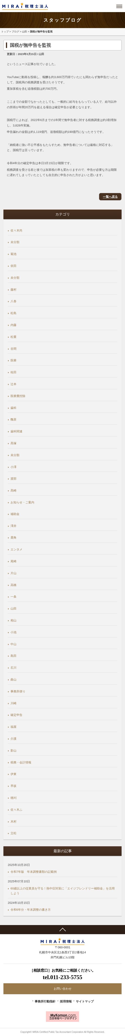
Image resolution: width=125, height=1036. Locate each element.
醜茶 (13, 419)
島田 (13, 655)
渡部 (13, 478)
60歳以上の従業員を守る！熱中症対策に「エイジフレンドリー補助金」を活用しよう (63, 891)
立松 (13, 833)
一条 (13, 596)
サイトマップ (85, 1001)
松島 (13, 313)
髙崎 (13, 490)
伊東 (13, 774)
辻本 (13, 384)
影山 (13, 750)
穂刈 (13, 797)
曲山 (13, 679)
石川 (13, 667)
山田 (24, 31)
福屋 (13, 726)
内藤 (13, 325)
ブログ (15, 31)
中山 (13, 644)
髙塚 (13, 443)
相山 (13, 620)
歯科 (13, 408)
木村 (13, 821)
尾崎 (13, 561)
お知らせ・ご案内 (22, 502)
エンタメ (16, 549)
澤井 (13, 526)
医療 (13, 360)
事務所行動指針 (45, 1001)
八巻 (13, 301)
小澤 (13, 467)
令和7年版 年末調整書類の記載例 (34, 871)
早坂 (13, 786)
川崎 (13, 703)
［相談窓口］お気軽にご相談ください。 (62, 974)
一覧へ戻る (110, 196)
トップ (5, 31)
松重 (13, 337)
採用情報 (66, 1001)
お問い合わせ (63, 988)
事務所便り (18, 691)
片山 (13, 573)
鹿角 (13, 537)
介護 (13, 738)
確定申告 (16, 715)
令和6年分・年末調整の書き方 (31, 909)
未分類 (15, 242)
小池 (13, 632)
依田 (13, 266)
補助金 (15, 514)
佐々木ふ (16, 809)
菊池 (13, 254)
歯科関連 (16, 431)
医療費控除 (18, 396)
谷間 (13, 348)
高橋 (13, 585)
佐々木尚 (16, 230)
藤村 (13, 289)
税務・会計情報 (21, 762)
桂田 (13, 372)
